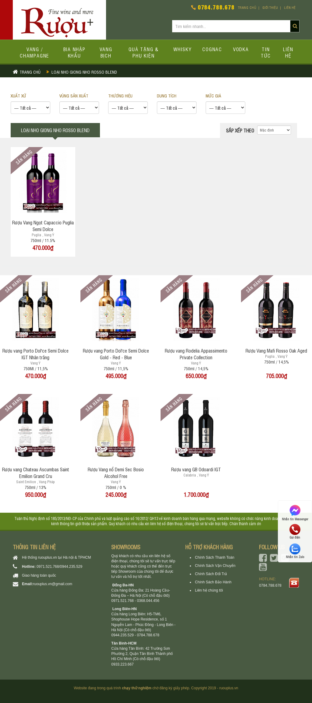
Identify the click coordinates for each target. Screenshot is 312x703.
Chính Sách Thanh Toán (214, 557)
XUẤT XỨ (18, 95)
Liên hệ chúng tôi (209, 590)
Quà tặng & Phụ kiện (144, 52)
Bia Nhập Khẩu (74, 52)
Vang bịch (106, 52)
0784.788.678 (216, 7)
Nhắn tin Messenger (295, 512)
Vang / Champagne (34, 52)
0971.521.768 (48, 566)
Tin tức (266, 52)
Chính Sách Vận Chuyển (215, 566)
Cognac (212, 49)
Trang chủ (247, 7)
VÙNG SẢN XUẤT (73, 95)
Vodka (241, 49)
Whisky (182, 49)
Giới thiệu (270, 7)
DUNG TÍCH (166, 95)
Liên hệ (290, 7)
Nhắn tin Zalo (295, 551)
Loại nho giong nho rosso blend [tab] (55, 130)
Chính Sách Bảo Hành (213, 582)
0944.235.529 (71, 566)
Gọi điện (294, 531)
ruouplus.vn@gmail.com (52, 584)
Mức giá (213, 95)
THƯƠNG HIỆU (120, 95)
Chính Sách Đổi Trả (211, 574)
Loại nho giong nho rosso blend (84, 72)
